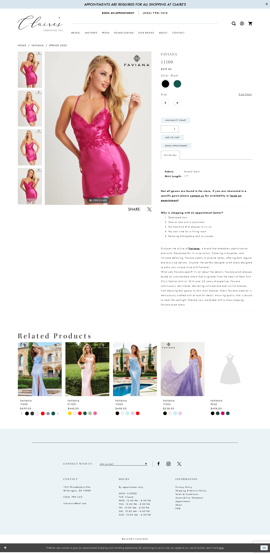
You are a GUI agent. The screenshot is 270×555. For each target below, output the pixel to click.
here (221, 550)
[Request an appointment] (118, 12)
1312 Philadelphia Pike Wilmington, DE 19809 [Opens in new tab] (77, 492)
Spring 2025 (58, 45)
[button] (242, 23)
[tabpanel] (30, 70)
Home (22, 45)
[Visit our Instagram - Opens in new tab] (174, 466)
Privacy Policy (184, 490)
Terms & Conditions (187, 497)
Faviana (38, 45)
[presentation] (40, 372)
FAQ (178, 511)
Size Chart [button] (244, 94)
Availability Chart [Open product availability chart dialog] (177, 120)
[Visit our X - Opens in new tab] (184, 467)
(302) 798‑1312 (73, 499)
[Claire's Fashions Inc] (40, 23)
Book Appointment (178, 147)
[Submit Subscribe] (150, 467)
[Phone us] (155, 12)
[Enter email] (125, 467)
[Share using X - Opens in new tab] (149, 209)
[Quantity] (170, 130)
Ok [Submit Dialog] (264, 551)
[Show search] (234, 23)
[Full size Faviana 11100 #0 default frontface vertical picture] (98, 128)
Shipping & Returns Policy (191, 493)
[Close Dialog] (5, 550)
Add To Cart (173, 138)
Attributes (170, 157)
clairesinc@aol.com (74, 506)
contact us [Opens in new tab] (197, 198)
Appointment (183, 504)
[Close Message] (266, 4)
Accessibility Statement (189, 500)
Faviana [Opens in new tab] (194, 251)
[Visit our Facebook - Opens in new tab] (163, 467)
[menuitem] (118, 12)
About (179, 507)
